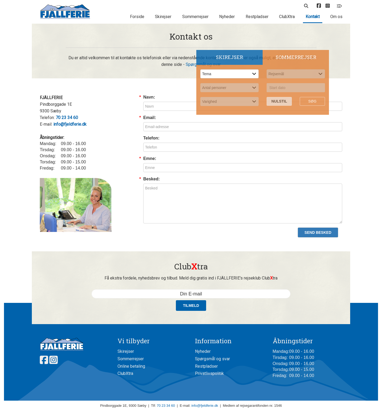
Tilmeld (191, 305)
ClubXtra (287, 16)
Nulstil (279, 101)
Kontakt (313, 16)
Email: (149, 117)
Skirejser (163, 16)
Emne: (149, 158)
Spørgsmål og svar (212, 358)
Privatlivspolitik (209, 373)
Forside (137, 16)
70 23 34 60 (166, 406)
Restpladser (257, 16)
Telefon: (151, 138)
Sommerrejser (195, 16)
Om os (336, 16)
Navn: (149, 97)
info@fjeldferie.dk (204, 406)
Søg (312, 101)
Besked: (151, 179)
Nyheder (227, 16)
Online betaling (131, 366)
